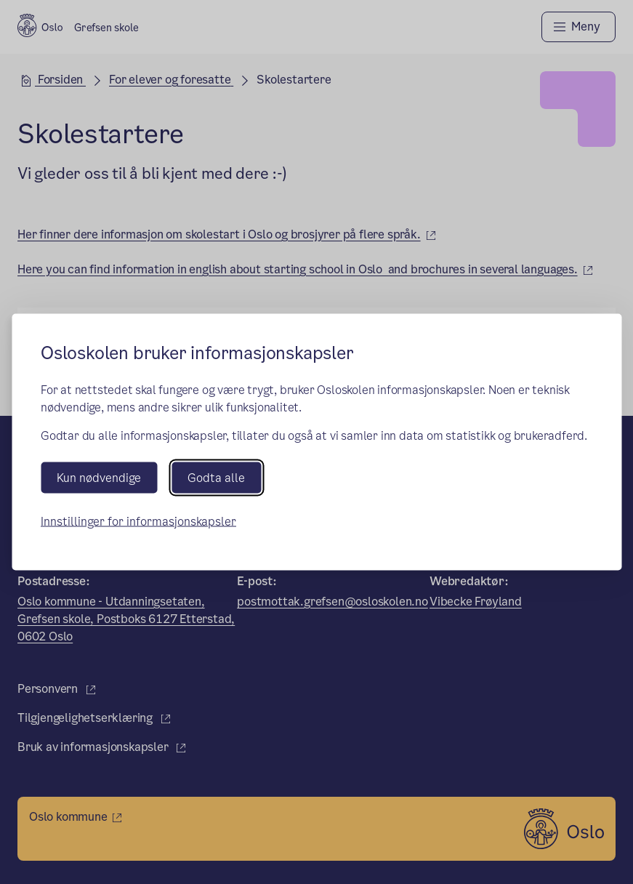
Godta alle (216, 477)
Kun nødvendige (99, 477)
